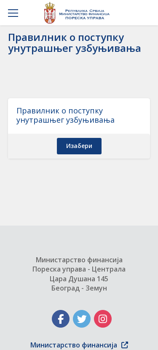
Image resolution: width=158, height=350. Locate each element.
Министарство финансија (79, 345)
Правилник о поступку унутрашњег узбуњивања (65, 115)
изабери (79, 146)
